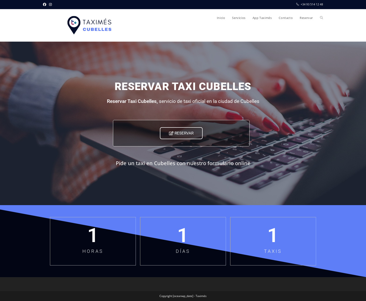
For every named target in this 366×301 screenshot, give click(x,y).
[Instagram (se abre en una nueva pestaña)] (50, 4)
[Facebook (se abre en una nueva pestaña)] (45, 4)
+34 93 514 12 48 (312, 4)
